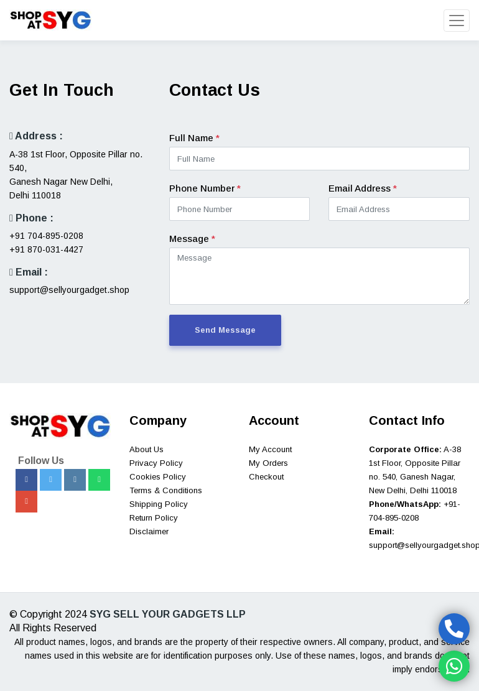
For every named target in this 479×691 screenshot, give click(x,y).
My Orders (268, 463)
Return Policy (153, 517)
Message (192, 238)
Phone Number (205, 188)
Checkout (266, 476)
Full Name (194, 137)
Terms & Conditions (165, 490)
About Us (146, 449)
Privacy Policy (156, 463)
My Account (270, 449)
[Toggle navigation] (457, 20)
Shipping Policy (158, 504)
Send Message (225, 330)
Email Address (362, 188)
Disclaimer (149, 531)
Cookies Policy (157, 476)
